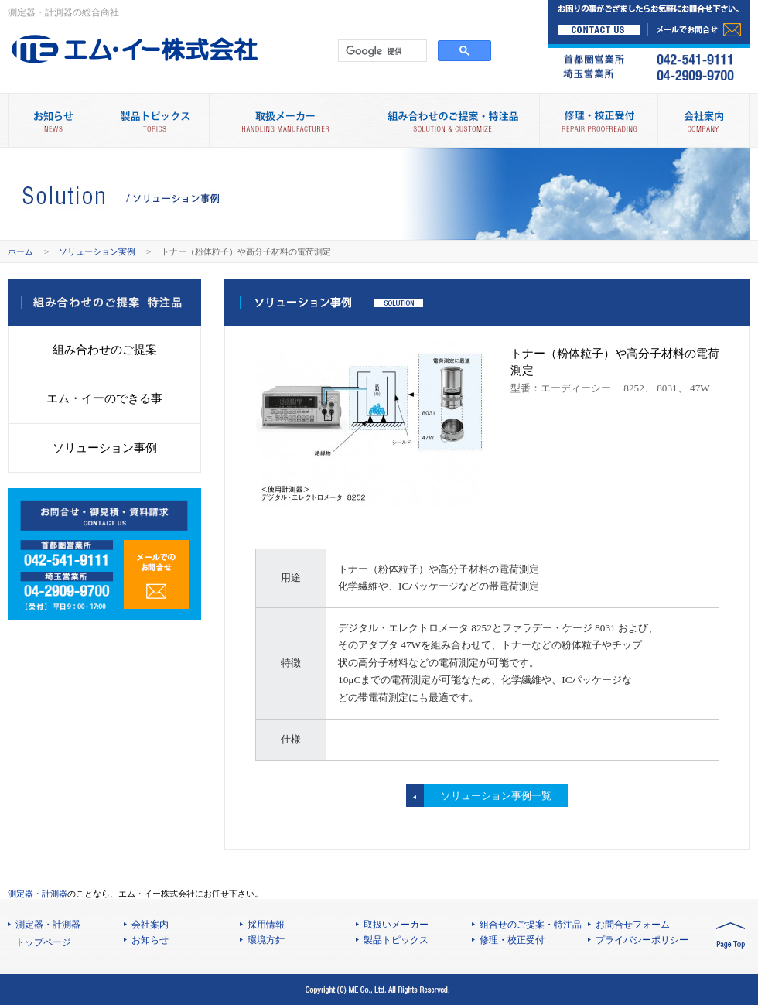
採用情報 (266, 924)
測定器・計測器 (37, 893)
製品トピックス (155, 120)
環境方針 (266, 940)
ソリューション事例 (105, 447)
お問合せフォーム (633, 924)
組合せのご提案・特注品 (531, 924)
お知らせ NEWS (54, 120)
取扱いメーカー (396, 924)
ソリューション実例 (97, 251)
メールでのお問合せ (156, 574)
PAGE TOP (730, 936)
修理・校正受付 (598, 120)
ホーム (20, 251)
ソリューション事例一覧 (496, 796)
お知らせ (150, 940)
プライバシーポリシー (642, 940)
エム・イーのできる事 (104, 398)
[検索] (381, 51)
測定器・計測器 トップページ (47, 933)
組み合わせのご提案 (105, 349)
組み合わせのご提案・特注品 (451, 120)
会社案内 (703, 120)
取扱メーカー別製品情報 (286, 120)
